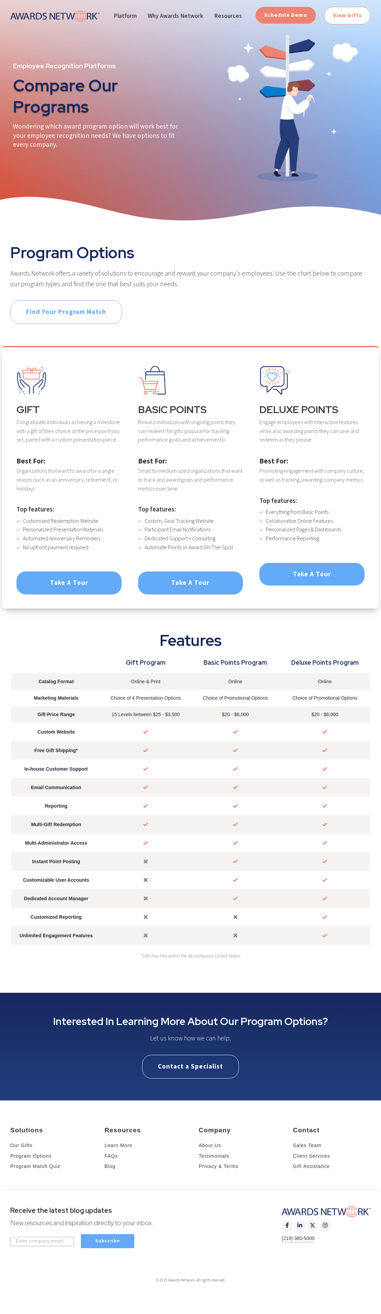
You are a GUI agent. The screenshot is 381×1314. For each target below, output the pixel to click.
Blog (110, 1166)
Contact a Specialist (190, 1066)
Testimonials (214, 1156)
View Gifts (347, 15)
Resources (123, 1130)
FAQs (111, 1156)
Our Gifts (21, 1145)
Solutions (26, 1130)
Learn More (119, 1145)
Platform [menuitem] (125, 16)
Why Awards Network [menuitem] (175, 16)
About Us (210, 1145)
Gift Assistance (311, 1166)
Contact (306, 1130)
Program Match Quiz (35, 1166)
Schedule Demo (285, 15)
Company (215, 1130)
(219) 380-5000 (298, 1238)
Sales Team (307, 1145)
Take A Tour (69, 583)
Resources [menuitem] (228, 16)
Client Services (311, 1156)
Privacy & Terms (218, 1166)
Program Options (31, 1156)
